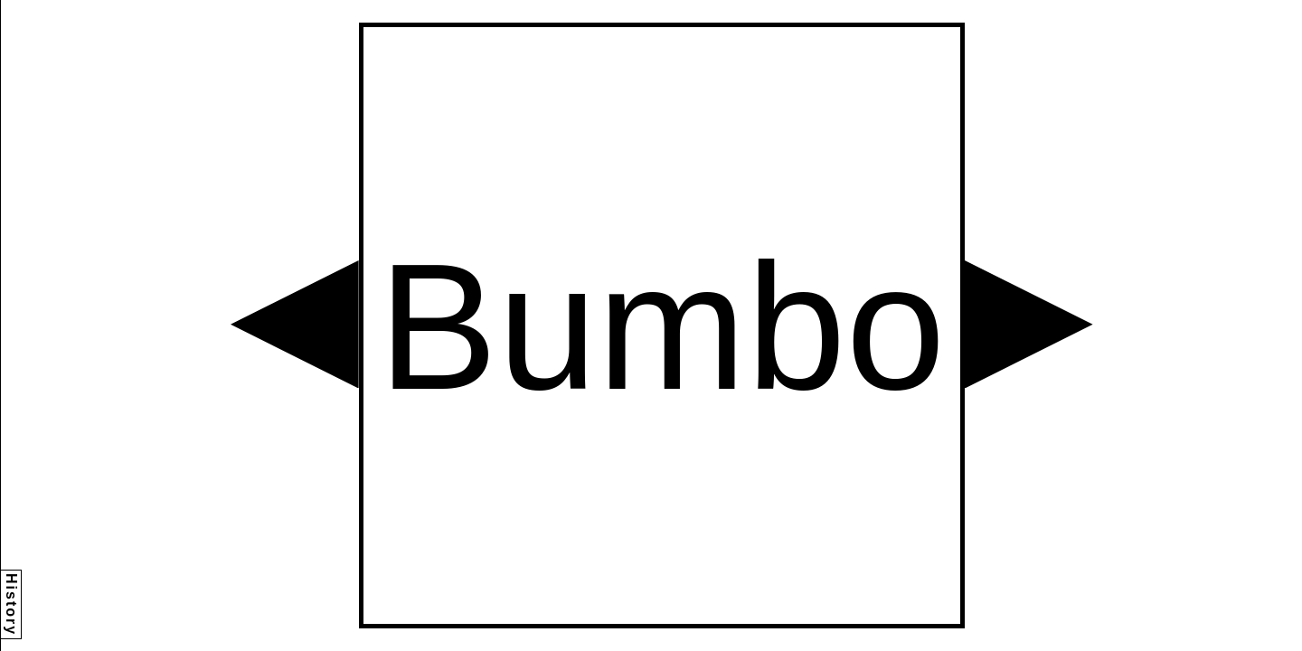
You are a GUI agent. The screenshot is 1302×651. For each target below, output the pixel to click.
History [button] (11, 604)
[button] (295, 324)
